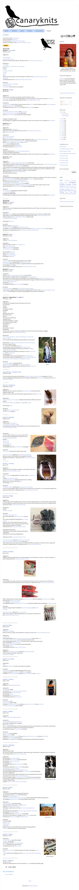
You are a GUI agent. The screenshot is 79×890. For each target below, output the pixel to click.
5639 (16, 770)
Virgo (10, 405)
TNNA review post (9, 138)
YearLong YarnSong (64, 193)
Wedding (5, 411)
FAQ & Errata (39, 31)
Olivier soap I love (9, 132)
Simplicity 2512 (6, 824)
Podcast (49, 31)
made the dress (7, 670)
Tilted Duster (11, 738)
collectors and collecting (12, 168)
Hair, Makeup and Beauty (25, 454)
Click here (62, 78)
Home (6, 31)
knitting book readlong (24, 184)
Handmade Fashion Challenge (10, 84)
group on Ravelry (16, 642)
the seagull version (23, 770)
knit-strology (72, 193)
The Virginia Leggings (8, 363)
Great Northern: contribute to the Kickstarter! (14, 66)
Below (28, 358)
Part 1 (17, 297)
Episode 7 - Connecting (8, 659)
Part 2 (22, 297)
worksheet (37, 673)
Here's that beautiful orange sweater (12, 541)
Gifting (10, 234)
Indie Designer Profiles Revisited (68, 153)
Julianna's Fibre (10, 114)
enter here (18, 641)
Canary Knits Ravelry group (49, 164)
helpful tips (10, 666)
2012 (62, 127)
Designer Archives (64, 182)
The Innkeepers (14, 358)
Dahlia (11, 265)
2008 (62, 135)
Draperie (13, 252)
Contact (29, 31)
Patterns (14, 31)
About (22, 31)
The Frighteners (22, 358)
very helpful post (20, 244)
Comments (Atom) (33, 885)
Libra (10, 354)
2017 (62, 112)
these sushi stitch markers (19, 217)
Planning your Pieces (25, 262)
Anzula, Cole (6, 441)
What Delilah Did (16, 672)
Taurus (11, 694)
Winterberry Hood (23, 816)
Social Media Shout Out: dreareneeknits (12, 183)
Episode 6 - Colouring (8, 679)
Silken (4, 75)
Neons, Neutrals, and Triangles (10, 399)
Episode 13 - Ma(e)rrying (9, 385)
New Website (65, 115)
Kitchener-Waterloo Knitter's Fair (32, 376)
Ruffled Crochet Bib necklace (38, 228)
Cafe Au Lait (31, 179)
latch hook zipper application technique (27, 811)
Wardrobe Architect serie (34, 778)
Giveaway (62, 189)
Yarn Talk (5, 144)
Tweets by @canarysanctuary (67, 201)
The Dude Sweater (15, 758)
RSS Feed (14, 39)
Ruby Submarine (46, 599)
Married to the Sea (27, 599)
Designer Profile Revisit (68, 185)
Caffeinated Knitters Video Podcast (23, 79)
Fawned (19, 345)
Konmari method (18, 165)
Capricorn (11, 221)
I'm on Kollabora (7, 192)
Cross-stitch (73, 180)
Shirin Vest (8, 142)
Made (6, 701)
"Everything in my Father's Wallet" (11, 424)
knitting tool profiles (17, 186)
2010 (62, 131)
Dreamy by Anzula (13, 812)
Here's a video (6, 475)
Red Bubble (50, 98)
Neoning (11, 269)
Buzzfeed (15, 794)
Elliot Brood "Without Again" (18, 41)
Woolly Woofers (11, 106)
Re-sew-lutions (15, 225)
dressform (7, 735)
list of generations (13, 796)
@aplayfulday (18, 145)
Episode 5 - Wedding (8, 711)
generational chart (14, 799)
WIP (75, 192)
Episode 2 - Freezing (8, 834)
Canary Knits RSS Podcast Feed (67, 93)
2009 (62, 133)
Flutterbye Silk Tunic (10, 644)
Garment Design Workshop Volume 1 (16, 141)
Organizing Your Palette (24, 540)
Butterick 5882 (18, 767)
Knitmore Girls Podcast (20, 647)
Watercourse (13, 816)
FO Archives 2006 (64, 165)
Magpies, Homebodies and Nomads (15, 275)
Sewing (62, 192)
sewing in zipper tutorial (13, 806)
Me (3, 701)
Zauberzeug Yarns (31, 277)
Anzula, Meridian (7, 444)
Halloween (67, 189)
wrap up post (15, 129)
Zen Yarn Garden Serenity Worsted (18, 691)
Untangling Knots (29, 356)
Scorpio (11, 282)
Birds (61, 180)
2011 (62, 129)
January (65, 114)
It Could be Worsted (7, 70)
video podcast (17, 142)
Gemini (11, 645)
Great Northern (6, 104)
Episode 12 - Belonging (8, 417)
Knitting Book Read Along (9, 479)
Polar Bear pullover (9, 179)
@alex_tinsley (18, 846)
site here (27, 815)
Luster (4, 73)
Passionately (12, 50)
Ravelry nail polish (16, 692)
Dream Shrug (6, 733)
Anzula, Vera (6, 442)
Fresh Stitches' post (7, 249)
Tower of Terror (26, 357)
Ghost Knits (73, 187)
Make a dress (6, 702)
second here (31, 475)
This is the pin (6, 451)
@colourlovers (18, 697)
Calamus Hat (6, 637)
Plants (74, 190)
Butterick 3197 (6, 822)
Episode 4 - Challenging (8, 745)
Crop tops (5, 65)
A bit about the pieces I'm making (11, 113)
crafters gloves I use (10, 246)
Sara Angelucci (13, 423)
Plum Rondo (6, 689)
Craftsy (4, 853)
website (32, 104)
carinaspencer (18, 813)
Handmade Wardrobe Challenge (11, 111)
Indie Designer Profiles (65, 151)
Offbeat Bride (17, 729)
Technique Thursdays (12, 478)
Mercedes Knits (6, 98)
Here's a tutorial (26, 771)
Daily (10, 123)
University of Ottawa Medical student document (14, 797)
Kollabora (5, 828)
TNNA (4, 664)
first (10, 739)
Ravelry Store (63, 146)
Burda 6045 (5, 825)
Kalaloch (24, 805)
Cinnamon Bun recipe (8, 59)
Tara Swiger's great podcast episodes (18, 163)
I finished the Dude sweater (9, 218)
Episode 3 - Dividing (7, 787)
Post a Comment (9, 874)
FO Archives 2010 (64, 155)
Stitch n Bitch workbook (8, 136)
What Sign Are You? (15, 695)
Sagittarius (11, 256)
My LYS (4, 844)
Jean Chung (24, 111)
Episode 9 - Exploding (8, 551)
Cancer (11, 482)
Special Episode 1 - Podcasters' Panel (12, 372)
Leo (10, 445)
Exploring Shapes (28, 673)
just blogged (6, 263)
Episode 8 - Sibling (7, 625)
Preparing (11, 202)
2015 (62, 121)
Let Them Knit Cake (11, 180)
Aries (10, 762)
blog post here (11, 353)
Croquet (5, 72)
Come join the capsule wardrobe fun (29, 230)
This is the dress (7, 190)
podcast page (15, 38)
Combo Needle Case (15, 602)
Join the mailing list (51, 104)
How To (73, 189)
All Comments (64, 104)
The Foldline (6, 87)
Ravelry (29, 402)
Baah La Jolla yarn (10, 253)
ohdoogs (29, 107)
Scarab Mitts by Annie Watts (9, 640)
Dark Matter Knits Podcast (21, 603)
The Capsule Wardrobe (24, 364)
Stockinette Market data (14, 685)
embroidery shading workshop (22, 151)
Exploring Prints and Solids (26, 487)
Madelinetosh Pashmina (16, 721)
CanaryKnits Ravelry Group (66, 149)
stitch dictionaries (18, 516)
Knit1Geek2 (41, 378)
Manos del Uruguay (18, 843)
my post (25, 672)
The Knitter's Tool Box (23, 181)
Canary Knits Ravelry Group (23, 42)
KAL (4, 345)
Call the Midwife (7, 57)
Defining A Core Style (30, 704)
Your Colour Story (22, 612)
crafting (9, 411)
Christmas (66, 180)
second (15, 739)
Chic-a (4, 602)
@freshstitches (18, 764)
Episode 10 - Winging (8, 496)
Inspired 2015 (18, 146)
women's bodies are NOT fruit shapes (17, 781)
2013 (62, 125)
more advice (9, 247)
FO (62, 187)
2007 (62, 137)
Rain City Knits (18, 284)
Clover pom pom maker (13, 410)
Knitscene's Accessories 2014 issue (22, 638)
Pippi (9, 228)
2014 (62, 123)
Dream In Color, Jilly (7, 510)
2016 (62, 119)
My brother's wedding (8, 631)
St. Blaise (5, 841)
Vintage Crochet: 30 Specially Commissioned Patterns (22, 342)
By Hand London (7, 85)
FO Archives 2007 (64, 162)
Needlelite (5, 78)
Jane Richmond (18, 446)
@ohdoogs (17, 107)
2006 (62, 139)
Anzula (4, 69)
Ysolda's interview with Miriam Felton (12, 717)
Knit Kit (9, 214)
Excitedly (11, 90)
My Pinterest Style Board (9, 705)
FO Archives (67, 187)
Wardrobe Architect (7, 227)
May (9, 701)
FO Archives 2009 (64, 158)
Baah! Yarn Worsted (14, 761)
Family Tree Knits (9, 724)
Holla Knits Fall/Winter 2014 (9, 402)
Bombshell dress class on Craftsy (11, 768)
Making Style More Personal (30, 736)
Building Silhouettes (29, 651)
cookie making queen (12, 240)
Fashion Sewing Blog (27, 607)
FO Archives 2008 (64, 160)
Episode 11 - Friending (8, 463)
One (4, 793)
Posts (63, 101)
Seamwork (5, 260)
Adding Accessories (24, 227)
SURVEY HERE (8, 209)
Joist (19, 805)
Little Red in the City (25, 347)
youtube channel (51, 603)
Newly (10, 157)
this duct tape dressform (21, 777)
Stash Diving (69, 192)
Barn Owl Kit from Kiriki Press (10, 515)
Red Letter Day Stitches (8, 850)
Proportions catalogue (8, 654)
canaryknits (52, 120)
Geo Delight (22, 402)
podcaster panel (27, 391)
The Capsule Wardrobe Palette (25, 288)
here (21, 481)
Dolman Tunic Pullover (15, 600)
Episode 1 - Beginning (8, 860)
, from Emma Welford (21, 180)
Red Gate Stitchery (11, 255)
